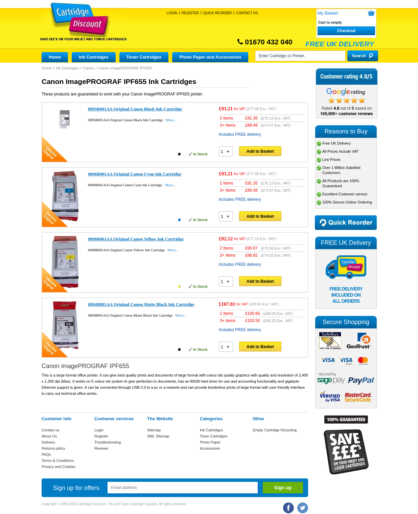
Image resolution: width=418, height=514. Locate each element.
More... (171, 120)
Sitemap (154, 430)
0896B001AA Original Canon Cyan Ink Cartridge (134, 173)
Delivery (48, 442)
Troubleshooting (107, 442)
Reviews (101, 448)
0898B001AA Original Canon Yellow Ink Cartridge (136, 238)
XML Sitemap (158, 436)
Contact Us (247, 13)
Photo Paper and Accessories (210, 57)
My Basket (328, 13)
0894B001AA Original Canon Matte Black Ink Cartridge (141, 304)
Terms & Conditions (58, 460)
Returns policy (53, 448)
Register (190, 13)
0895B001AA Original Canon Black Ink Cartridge (135, 108)
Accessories (210, 448)
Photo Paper (210, 442)
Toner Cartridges (144, 57)
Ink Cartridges (93, 57)
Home (55, 57)
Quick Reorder (217, 13)
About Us (49, 436)
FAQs (46, 454)
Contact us (51, 430)
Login (172, 13)
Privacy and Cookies (58, 467)
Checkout (346, 30)
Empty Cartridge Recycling (275, 430)
